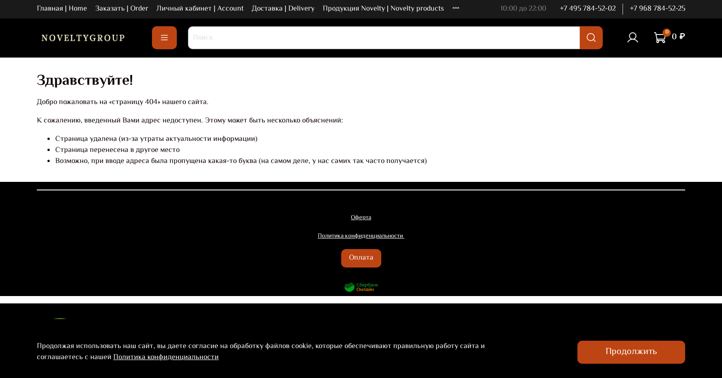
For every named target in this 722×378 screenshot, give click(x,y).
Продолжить (631, 352)
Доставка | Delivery (283, 9)
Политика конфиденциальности (166, 357)
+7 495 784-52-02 (588, 9)
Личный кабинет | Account (200, 9)
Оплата (361, 258)
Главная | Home (62, 9)
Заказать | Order (121, 9)
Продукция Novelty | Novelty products (383, 9)
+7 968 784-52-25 (657, 9)
